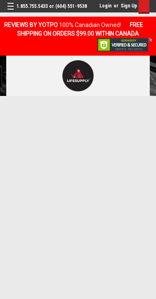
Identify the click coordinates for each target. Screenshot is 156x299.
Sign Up (129, 6)
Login (105, 6)
